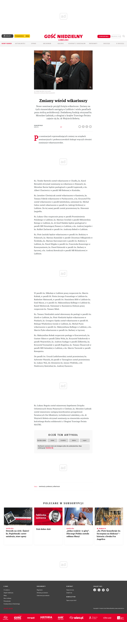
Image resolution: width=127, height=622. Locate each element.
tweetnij (87, 126)
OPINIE (33, 43)
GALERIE (61, 43)
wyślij (91, 126)
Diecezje (106, 43)
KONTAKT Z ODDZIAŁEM (77, 43)
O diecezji (120, 43)
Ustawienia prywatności (43, 595)
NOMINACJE (42, 486)
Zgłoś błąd (8, 608)
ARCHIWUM (47, 43)
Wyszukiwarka (123, 36)
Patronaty (93, 43)
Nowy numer (7, 43)
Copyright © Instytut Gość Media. (101, 608)
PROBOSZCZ (49, 486)
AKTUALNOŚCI (20, 43)
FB (83, 126)
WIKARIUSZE (56, 486)
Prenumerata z (22, 36)
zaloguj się (116, 36)
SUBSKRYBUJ (104, 36)
